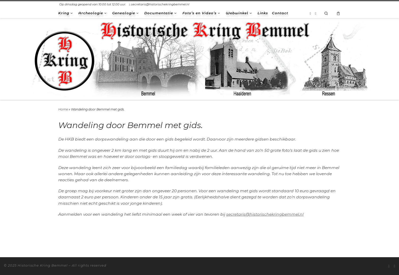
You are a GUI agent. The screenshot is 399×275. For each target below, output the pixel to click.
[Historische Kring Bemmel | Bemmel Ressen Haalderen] (199, 58)
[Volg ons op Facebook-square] (315, 13)
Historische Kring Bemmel (43, 265)
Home (63, 109)
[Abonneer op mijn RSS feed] (310, 13)
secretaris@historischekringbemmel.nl (265, 214)
